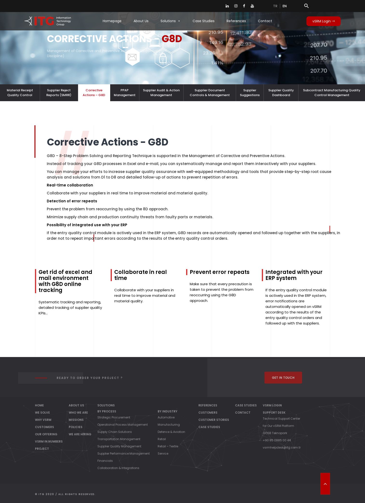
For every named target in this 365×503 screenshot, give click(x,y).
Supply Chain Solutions (114, 432)
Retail (162, 439)
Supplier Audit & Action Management (161, 92)
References (236, 21)
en (285, 6)
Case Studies (204, 21)
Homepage (112, 21)
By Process (106, 411)
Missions (76, 420)
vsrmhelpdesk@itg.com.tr (282, 447)
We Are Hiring (80, 434)
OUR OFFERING (46, 434)
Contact (265, 21)
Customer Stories (213, 420)
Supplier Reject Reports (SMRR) (58, 92)
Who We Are (78, 412)
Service (163, 453)
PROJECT (42, 449)
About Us (141, 21)
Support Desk (274, 412)
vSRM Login (323, 21)
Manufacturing (169, 425)
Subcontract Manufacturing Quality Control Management (331, 92)
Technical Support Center (281, 419)
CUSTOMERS (44, 427)
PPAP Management (124, 92)
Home (39, 405)
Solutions (171, 21)
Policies (75, 427)
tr (275, 6)
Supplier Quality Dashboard (281, 92)
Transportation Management (118, 439)
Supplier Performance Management (123, 453)
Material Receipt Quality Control (20, 92)
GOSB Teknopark (275, 433)
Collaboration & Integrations (118, 468)
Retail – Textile (168, 446)
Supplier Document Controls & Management (210, 92)
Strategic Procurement (113, 417)
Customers (207, 412)
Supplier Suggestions (250, 92)
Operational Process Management (122, 425)
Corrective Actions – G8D (94, 92)
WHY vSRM (43, 420)
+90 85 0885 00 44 (277, 440)
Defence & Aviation (171, 432)
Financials (105, 461)
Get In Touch (283, 378)
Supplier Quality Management (119, 446)
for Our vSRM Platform (278, 426)
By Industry (167, 411)
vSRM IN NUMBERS (49, 441)
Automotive (166, 417)
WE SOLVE (42, 412)
